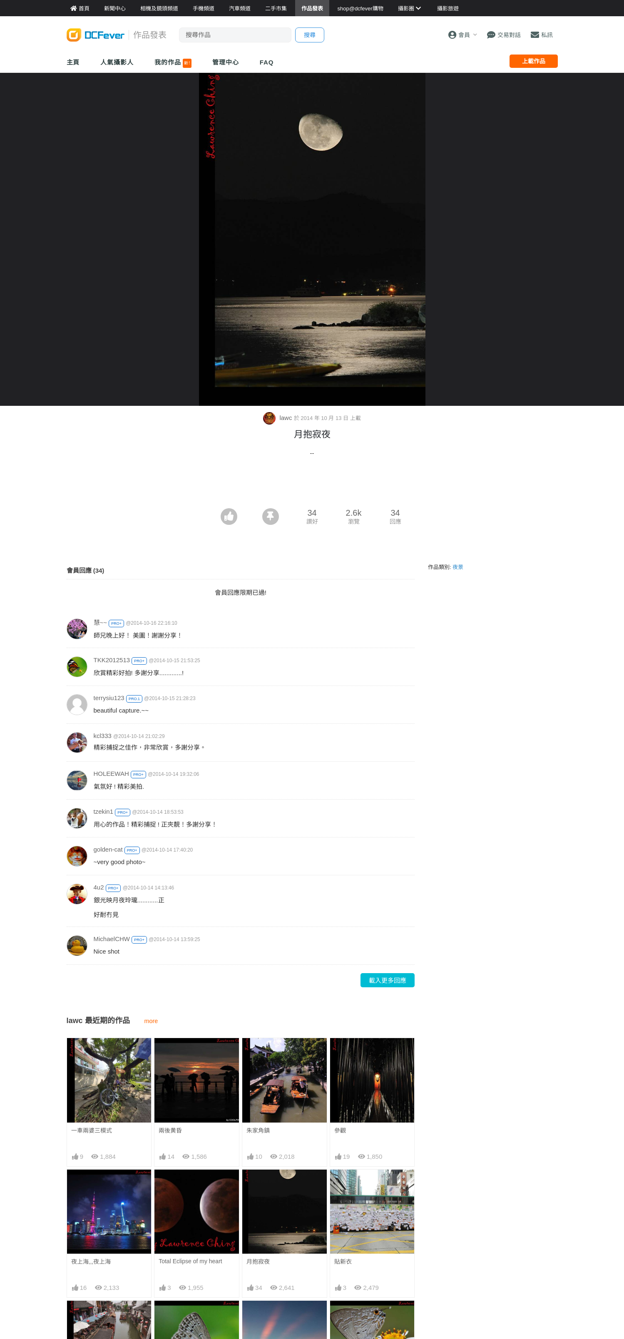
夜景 (457, 567)
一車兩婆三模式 (91, 1130)
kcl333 (103, 735)
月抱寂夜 (258, 1261)
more (151, 1021)
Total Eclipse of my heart (190, 1261)
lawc (278, 417)
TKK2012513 (112, 659)
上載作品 (533, 61)
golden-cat (108, 849)
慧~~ (100, 622)
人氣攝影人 (117, 62)
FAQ (267, 62)
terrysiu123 (109, 697)
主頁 (73, 62)
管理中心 (225, 62)
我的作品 (172, 63)
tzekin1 (104, 811)
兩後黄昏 (170, 1130)
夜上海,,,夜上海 (91, 1261)
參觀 (340, 1130)
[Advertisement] (312, 485)
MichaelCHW (112, 938)
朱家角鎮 (258, 1130)
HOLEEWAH (111, 773)
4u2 (99, 887)
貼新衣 (343, 1261)
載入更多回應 (387, 980)
